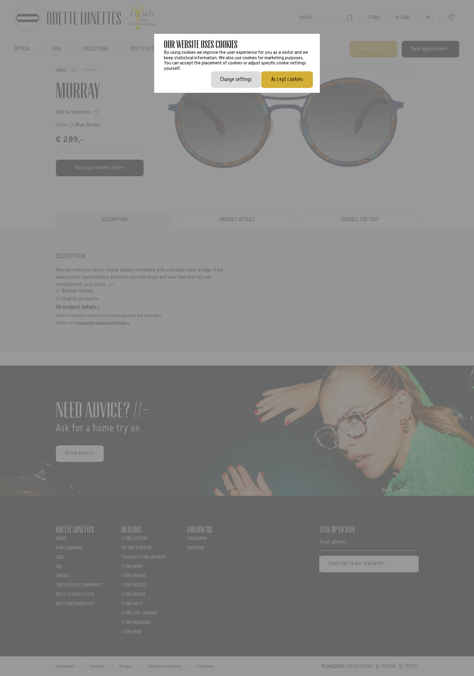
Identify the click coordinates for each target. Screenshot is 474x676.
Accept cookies (287, 79)
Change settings (236, 79)
